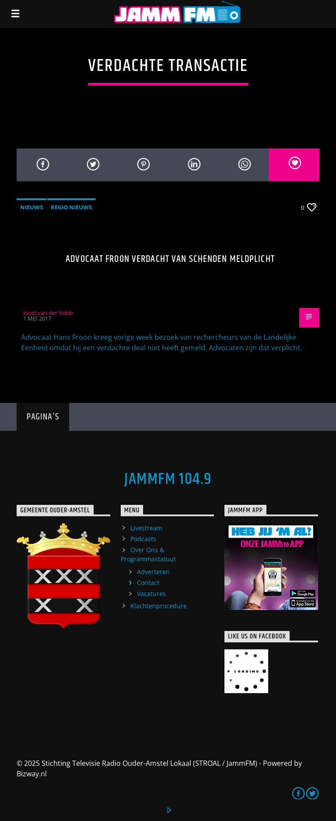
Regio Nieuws (71, 207)
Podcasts (143, 539)
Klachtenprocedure (158, 606)
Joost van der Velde (48, 313)
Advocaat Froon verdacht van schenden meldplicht (170, 259)
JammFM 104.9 (167, 479)
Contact (148, 582)
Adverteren (153, 571)
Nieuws (31, 207)
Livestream (146, 528)
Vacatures (151, 593)
